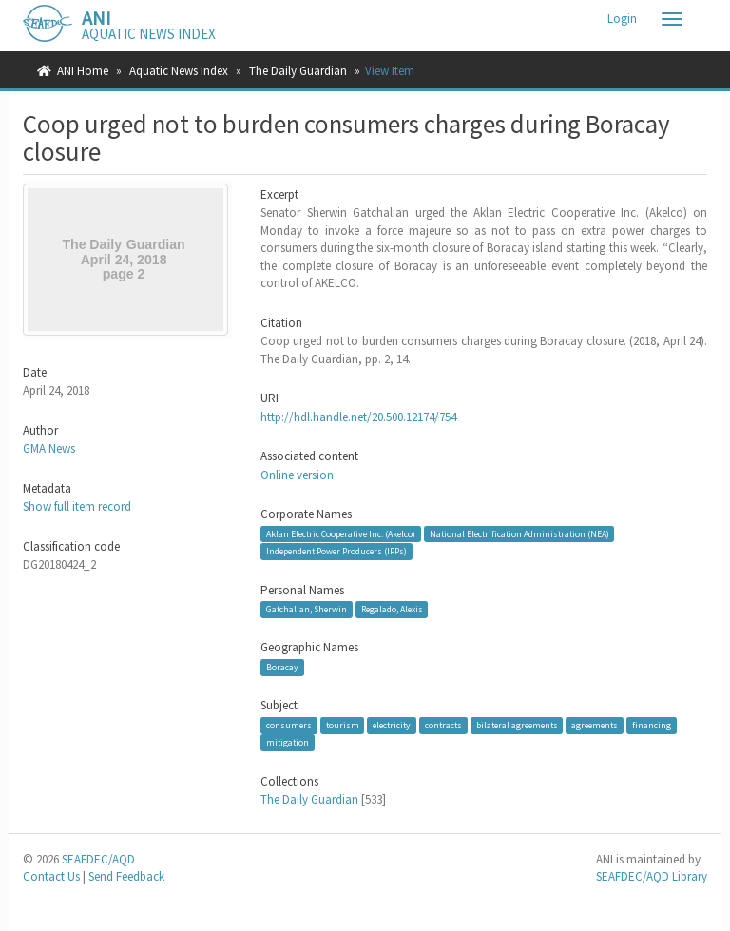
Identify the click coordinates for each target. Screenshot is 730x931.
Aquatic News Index (178, 71)
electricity (392, 725)
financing (651, 725)
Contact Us (51, 876)
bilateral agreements (517, 725)
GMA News (49, 448)
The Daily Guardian (298, 71)
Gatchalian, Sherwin (306, 609)
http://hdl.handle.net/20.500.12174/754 (358, 417)
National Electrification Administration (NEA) (519, 533)
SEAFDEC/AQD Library (651, 876)
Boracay (282, 667)
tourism (342, 725)
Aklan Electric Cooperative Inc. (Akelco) (340, 533)
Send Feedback (126, 876)
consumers (289, 725)
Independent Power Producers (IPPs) (336, 551)
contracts (443, 725)
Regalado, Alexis (392, 609)
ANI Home (82, 71)
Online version (297, 475)
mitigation (287, 742)
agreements (594, 725)
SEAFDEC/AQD (98, 859)
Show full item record (77, 506)
